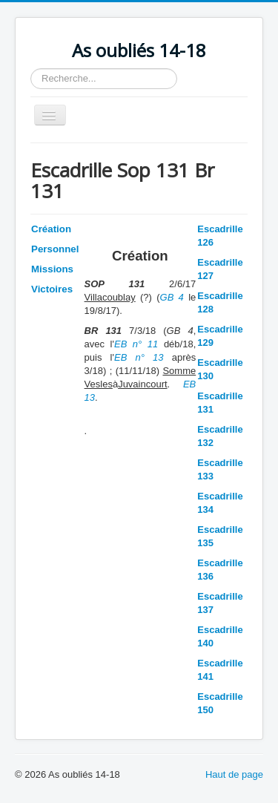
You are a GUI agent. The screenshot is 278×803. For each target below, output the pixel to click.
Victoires (52, 289)
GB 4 (172, 297)
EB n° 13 (139, 357)
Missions (52, 269)
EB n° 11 (136, 344)
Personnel (55, 249)
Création (51, 229)
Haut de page (234, 774)
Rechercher (30, 68)
